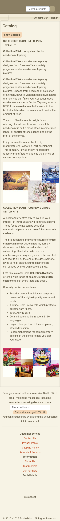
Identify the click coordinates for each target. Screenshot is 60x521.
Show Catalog (12, 34)
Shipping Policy (30, 447)
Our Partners (30, 470)
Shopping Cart (41, 17)
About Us (30, 461)
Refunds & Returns (30, 452)
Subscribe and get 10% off (30, 412)
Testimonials (30, 466)
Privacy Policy (30, 443)
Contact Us (30, 438)
